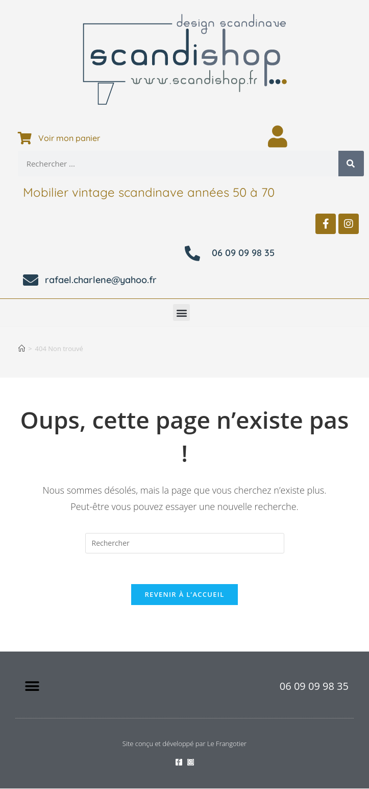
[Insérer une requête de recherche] (184, 543)
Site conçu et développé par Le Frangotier (184, 744)
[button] (181, 312)
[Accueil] (21, 348)
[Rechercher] (351, 163)
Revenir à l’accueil (184, 594)
